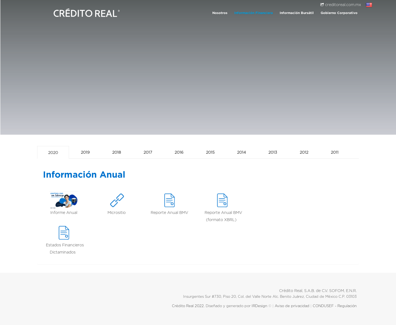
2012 (304, 152)
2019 (85, 152)
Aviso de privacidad (292, 306)
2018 (116, 152)
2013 (272, 152)
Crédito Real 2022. (188, 306)
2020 (53, 153)
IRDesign (259, 306)
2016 (179, 152)
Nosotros (219, 13)
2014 (241, 152)
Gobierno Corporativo (339, 13)
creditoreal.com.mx (340, 5)
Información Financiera (253, 13)
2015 (210, 152)
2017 (147, 152)
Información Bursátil (297, 13)
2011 (335, 152)
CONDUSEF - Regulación (336, 306)
